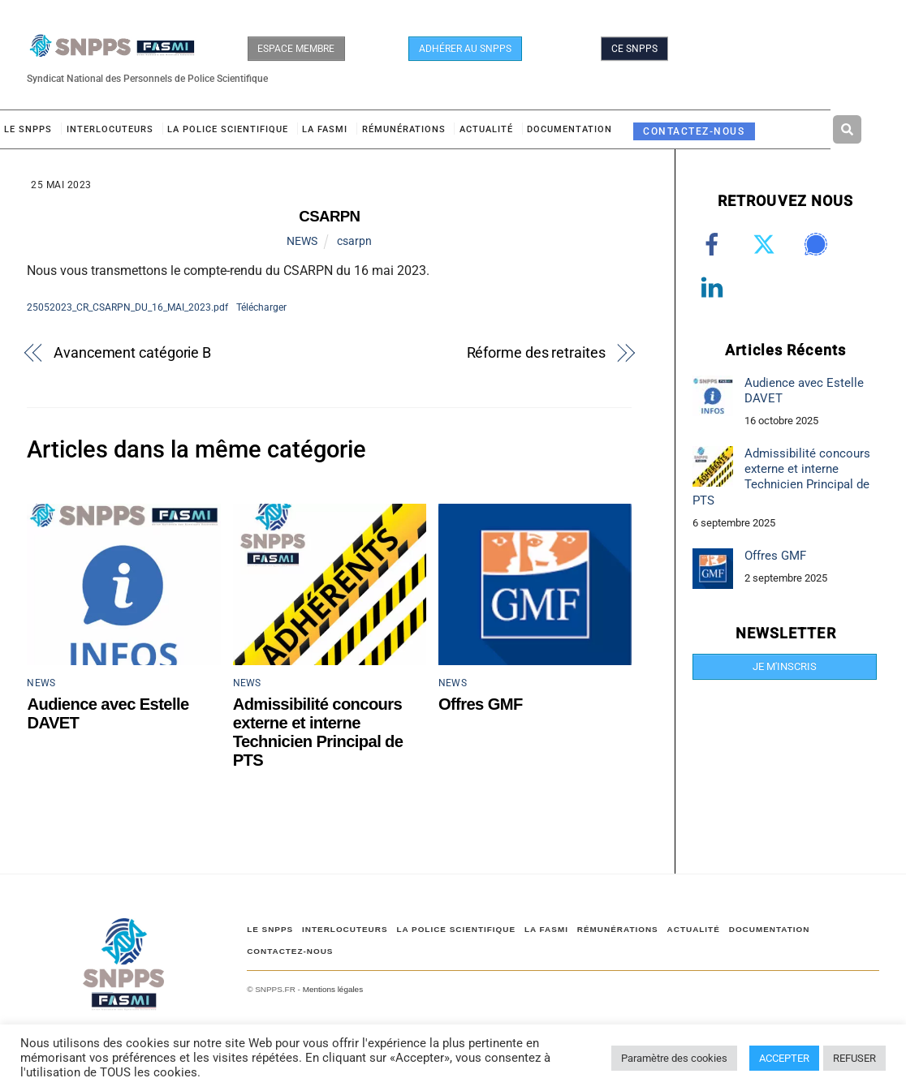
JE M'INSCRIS (785, 666)
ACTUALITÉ (486, 129)
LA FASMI (324, 129)
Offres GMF (480, 704)
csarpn (354, 240)
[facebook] (714, 245)
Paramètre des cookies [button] (674, 1058)
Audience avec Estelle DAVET (804, 391)
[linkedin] (714, 288)
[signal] (818, 245)
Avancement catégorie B (132, 352)
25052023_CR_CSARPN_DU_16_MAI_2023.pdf (127, 307)
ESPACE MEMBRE (295, 48)
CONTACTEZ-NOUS (693, 131)
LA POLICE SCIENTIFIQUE (227, 129)
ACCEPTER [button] (784, 1058)
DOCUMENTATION (569, 129)
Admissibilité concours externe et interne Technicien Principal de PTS (318, 732)
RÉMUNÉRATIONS (404, 129)
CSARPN (329, 216)
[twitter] (766, 245)
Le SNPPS (28, 129)
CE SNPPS (634, 48)
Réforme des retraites (536, 352)
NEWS (302, 240)
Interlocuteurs (110, 129)
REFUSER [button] (854, 1058)
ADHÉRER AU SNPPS (465, 48)
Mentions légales (333, 989)
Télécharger (261, 307)
